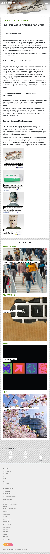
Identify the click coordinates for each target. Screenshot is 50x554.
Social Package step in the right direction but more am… (21, 262)
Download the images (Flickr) (13, 33)
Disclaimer (5, 549)
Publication (6, 17)
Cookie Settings (19, 549)
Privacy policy (12, 549)
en (42, 17)
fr (44, 17)
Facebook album (10, 34)
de (46, 17)
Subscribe (8, 544)
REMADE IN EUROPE (10, 359)
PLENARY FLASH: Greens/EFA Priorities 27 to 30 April (21, 408)
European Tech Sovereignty (12, 311)
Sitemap (25, 549)
